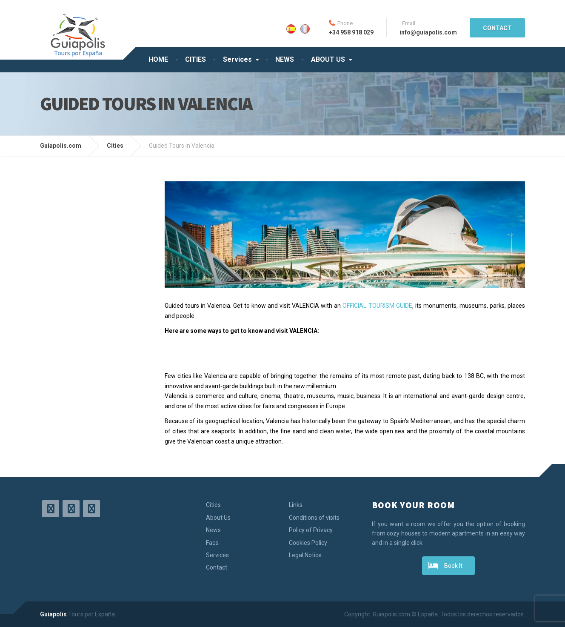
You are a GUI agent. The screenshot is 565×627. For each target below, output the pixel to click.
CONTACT (497, 28)
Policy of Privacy (311, 530)
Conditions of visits (314, 517)
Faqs (212, 542)
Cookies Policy (308, 542)
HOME (158, 59)
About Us (218, 517)
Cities (213, 504)
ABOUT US (328, 59)
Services (237, 59)
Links (295, 504)
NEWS (284, 59)
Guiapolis (53, 614)
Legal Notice (305, 555)
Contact (216, 567)
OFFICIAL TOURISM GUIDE (377, 305)
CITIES (195, 59)
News (213, 530)
